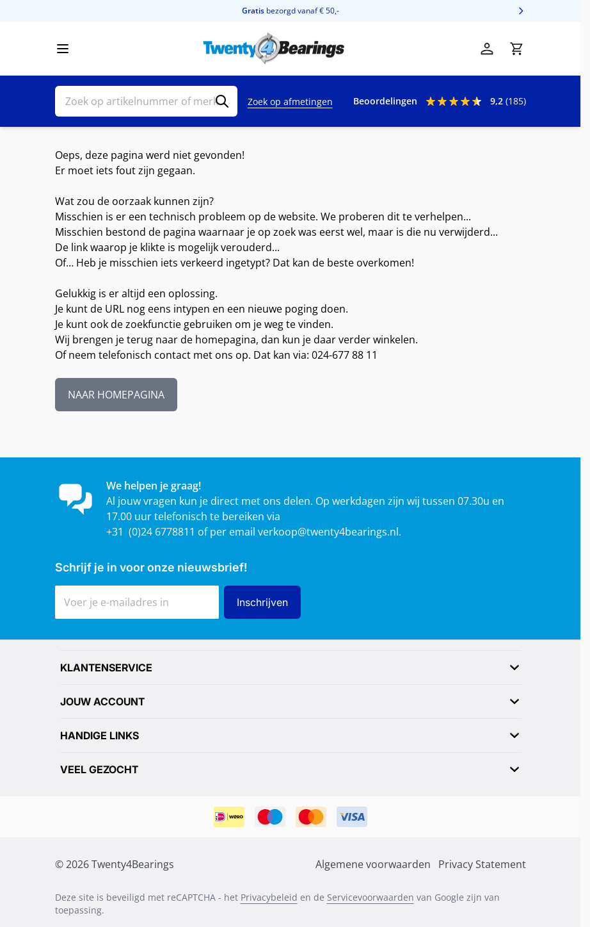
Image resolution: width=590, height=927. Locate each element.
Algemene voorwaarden (373, 864)
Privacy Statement (482, 864)
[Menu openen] (62, 48)
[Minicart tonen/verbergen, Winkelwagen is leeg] (516, 48)
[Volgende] (521, 11)
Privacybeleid (269, 897)
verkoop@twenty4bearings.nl (328, 532)
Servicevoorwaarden (370, 897)
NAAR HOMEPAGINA (116, 395)
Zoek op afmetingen (290, 101)
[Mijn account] (487, 48)
